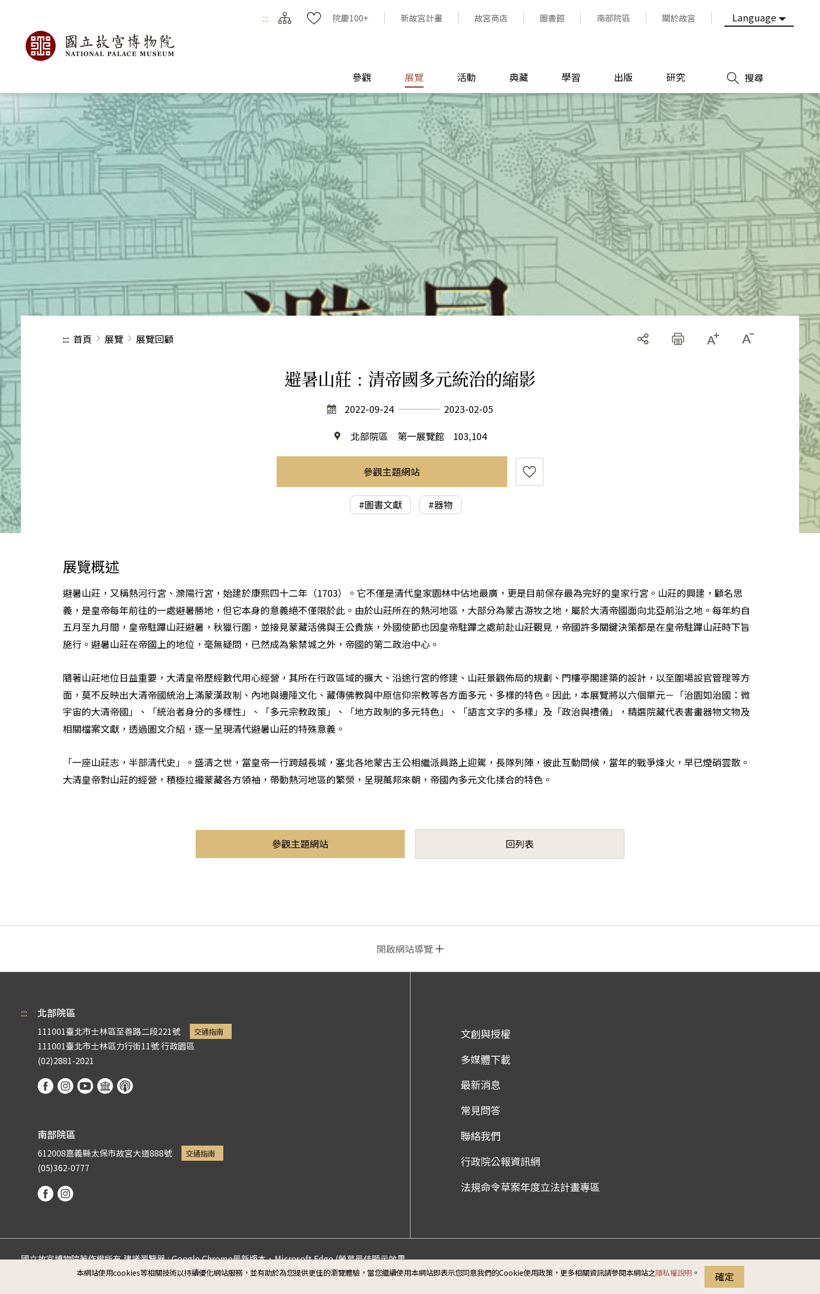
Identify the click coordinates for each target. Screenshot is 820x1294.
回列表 (520, 843)
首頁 (82, 338)
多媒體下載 (485, 1059)
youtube (85, 1086)
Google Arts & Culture (105, 1086)
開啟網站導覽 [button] (405, 948)
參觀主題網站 (391, 471)
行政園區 (178, 1045)
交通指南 (208, 1031)
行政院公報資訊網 (500, 1161)
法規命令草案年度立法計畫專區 (530, 1187)
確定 (724, 1276)
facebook (45, 1086)
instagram (65, 1086)
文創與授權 (485, 1033)
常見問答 (480, 1110)
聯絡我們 (480, 1135)
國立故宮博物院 (99, 46)
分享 (643, 339)
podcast (125, 1086)
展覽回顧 (155, 338)
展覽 (114, 338)
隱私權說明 (673, 1272)
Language (754, 17)
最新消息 (480, 1084)
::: (266, 18)
